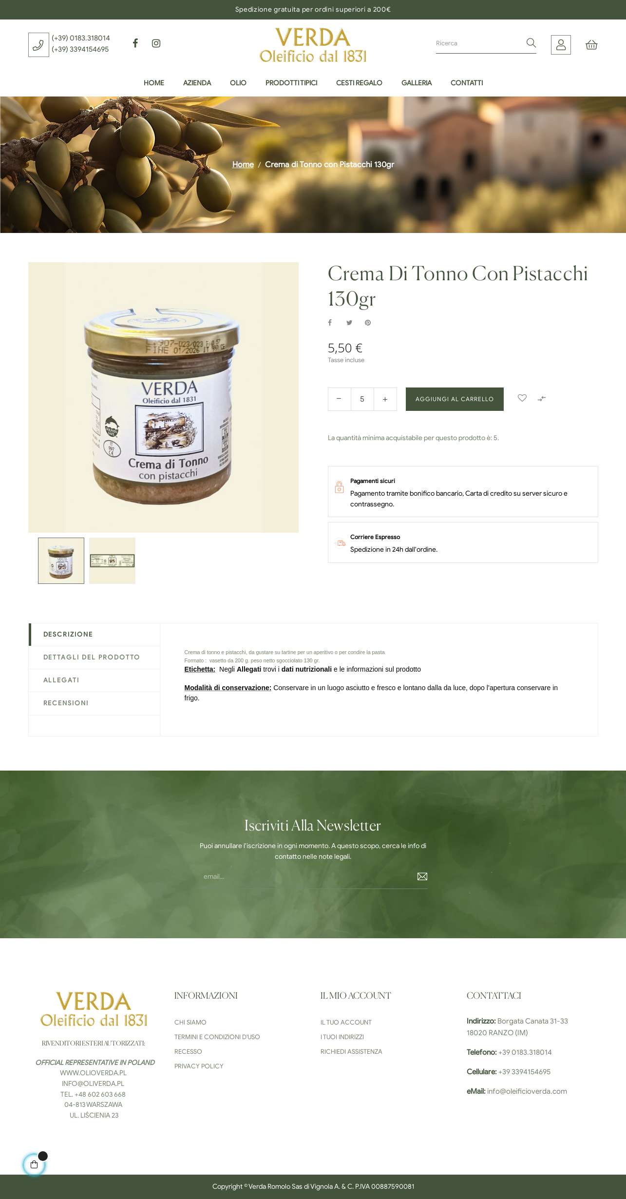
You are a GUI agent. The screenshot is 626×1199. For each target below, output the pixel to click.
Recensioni (66, 703)
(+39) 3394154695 (80, 49)
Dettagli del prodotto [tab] (92, 657)
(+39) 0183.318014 (81, 38)
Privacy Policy (199, 1066)
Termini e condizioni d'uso (217, 1037)
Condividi (335, 323)
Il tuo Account (346, 1022)
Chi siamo (190, 1022)
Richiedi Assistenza (351, 1051)
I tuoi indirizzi (342, 1037)
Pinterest (372, 323)
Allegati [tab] (61, 680)
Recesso (188, 1051)
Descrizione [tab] (68, 634)
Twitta (353, 323)
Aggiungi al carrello (455, 399)
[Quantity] (362, 399)
